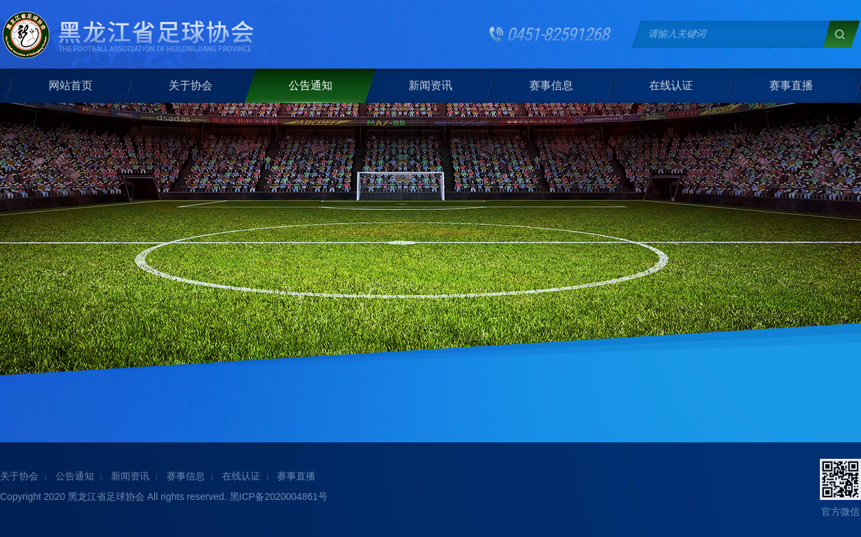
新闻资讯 (430, 85)
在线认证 (670, 85)
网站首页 (71, 85)
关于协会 (191, 85)
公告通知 (310, 85)
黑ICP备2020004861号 (279, 496)
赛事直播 (790, 85)
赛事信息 (550, 85)
